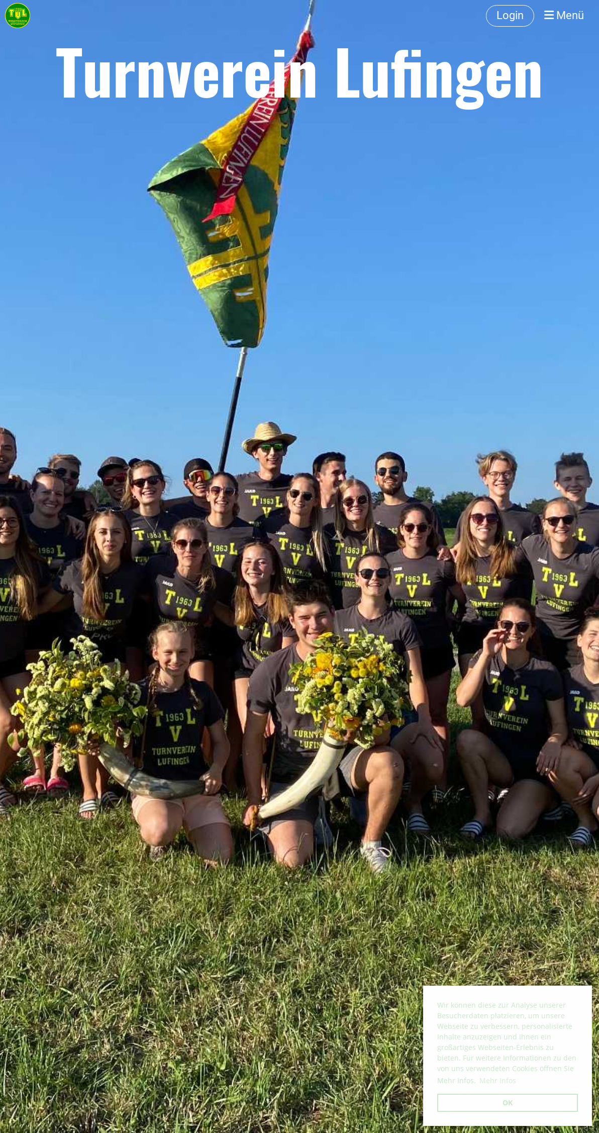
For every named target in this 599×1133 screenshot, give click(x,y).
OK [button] (508, 1102)
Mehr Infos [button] (497, 1080)
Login (510, 15)
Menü (564, 15)
